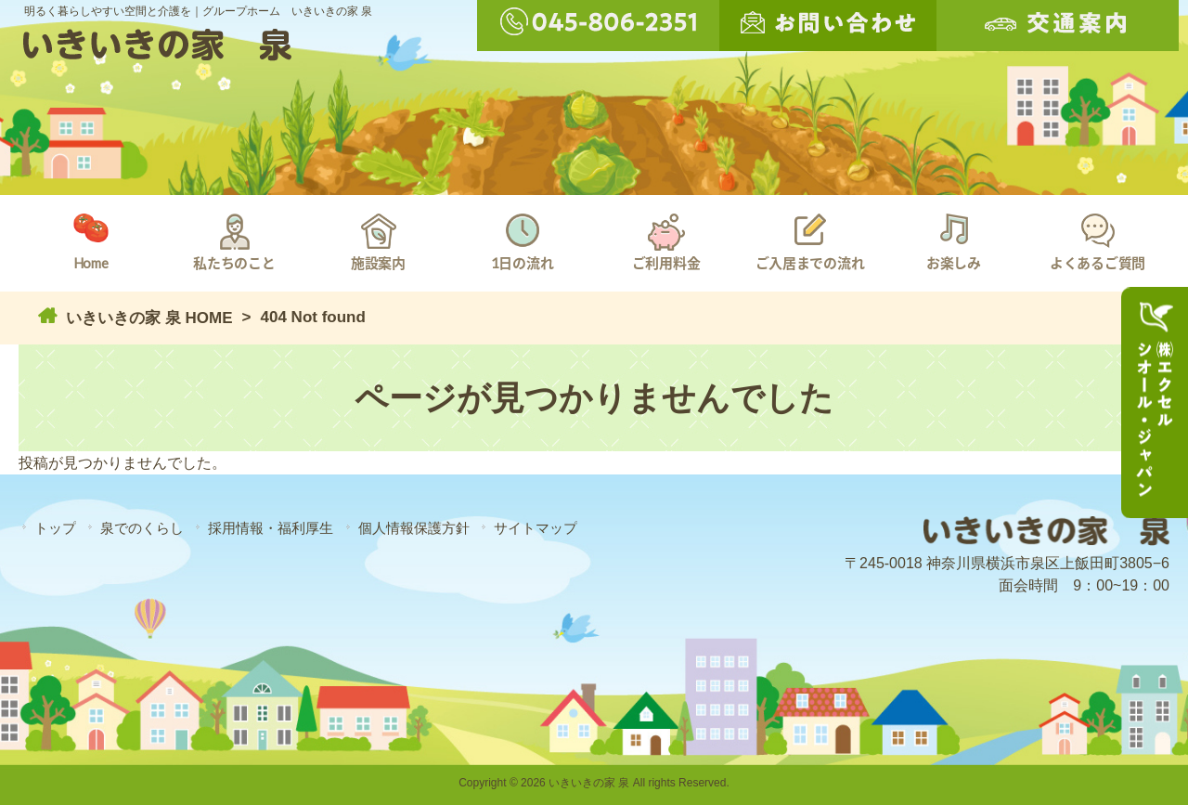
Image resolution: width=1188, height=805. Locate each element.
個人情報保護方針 (414, 528)
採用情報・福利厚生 (270, 528)
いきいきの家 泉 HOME (146, 318)
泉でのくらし (142, 528)
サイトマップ (535, 528)
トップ (55, 528)
